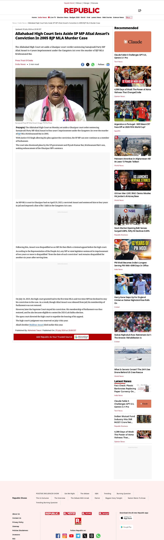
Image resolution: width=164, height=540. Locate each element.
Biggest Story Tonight (114, 498)
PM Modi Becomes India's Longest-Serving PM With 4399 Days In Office (131, 264)
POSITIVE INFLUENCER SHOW (47, 493)
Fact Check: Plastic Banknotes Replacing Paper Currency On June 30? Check (125, 390)
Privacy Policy (17, 522)
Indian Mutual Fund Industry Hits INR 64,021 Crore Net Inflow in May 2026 (124, 421)
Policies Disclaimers (20, 530)
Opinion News (119, 96)
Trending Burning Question (47, 502)
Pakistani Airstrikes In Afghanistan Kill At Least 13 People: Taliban (132, 160)
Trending (107, 493)
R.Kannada (94, 3)
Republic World (69, 3)
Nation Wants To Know (136, 498)
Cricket (117, 307)
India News (20, 64)
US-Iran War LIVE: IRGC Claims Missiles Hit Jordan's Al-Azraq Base (132, 195)
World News (119, 165)
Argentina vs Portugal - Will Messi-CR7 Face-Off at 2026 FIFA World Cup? (132, 126)
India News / (22, 23)
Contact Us (16, 518)
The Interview (59, 498)
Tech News (118, 62)
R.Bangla (86, 3)
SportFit (117, 131)
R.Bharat (78, 3)
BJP (19, 133)
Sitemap (15, 526)
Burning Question (124, 493)
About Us (16, 514)
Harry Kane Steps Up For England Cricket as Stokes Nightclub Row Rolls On (131, 300)
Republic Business (121, 235)
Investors (16, 534)
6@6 (96, 493)
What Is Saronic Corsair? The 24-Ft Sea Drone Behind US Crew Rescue (132, 371)
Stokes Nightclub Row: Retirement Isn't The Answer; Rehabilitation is (132, 336)
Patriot (97, 498)
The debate (84, 493)
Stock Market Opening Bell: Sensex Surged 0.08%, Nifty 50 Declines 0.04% (131, 230)
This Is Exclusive (42, 498)
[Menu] (138, 10)
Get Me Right (70, 493)
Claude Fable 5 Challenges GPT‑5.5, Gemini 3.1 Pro (130, 56)
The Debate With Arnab (80, 498)
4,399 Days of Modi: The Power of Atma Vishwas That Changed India (132, 91)
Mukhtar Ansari (36, 324)
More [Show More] (129, 17)
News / (15, 23)
